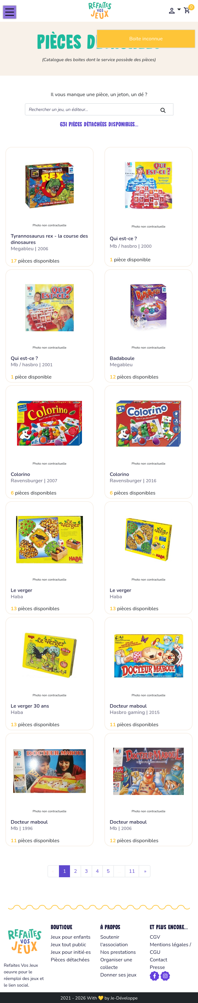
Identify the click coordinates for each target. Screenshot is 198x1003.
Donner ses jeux (118, 974)
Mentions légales (169, 944)
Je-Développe (123, 998)
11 (132, 871)
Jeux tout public (68, 944)
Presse (157, 967)
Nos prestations (118, 952)
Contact (158, 959)
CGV (155, 937)
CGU (155, 952)
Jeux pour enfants (70, 937)
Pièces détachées (70, 959)
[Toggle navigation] (10, 12)
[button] (174, 10)
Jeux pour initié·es (71, 952)
